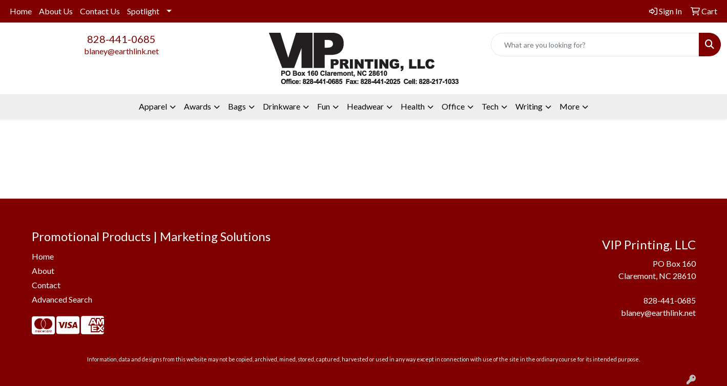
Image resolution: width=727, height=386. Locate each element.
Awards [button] (197, 106)
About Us (56, 11)
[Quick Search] (595, 44)
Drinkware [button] (281, 106)
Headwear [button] (365, 106)
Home (21, 11)
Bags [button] (237, 106)
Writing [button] (529, 106)
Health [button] (413, 106)
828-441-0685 (121, 39)
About (43, 270)
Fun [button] (323, 106)
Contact (46, 285)
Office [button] (453, 106)
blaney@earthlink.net (121, 51)
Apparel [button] (153, 106)
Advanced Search (62, 299)
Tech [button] (490, 106)
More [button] (569, 106)
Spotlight (143, 11)
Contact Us (100, 11)
